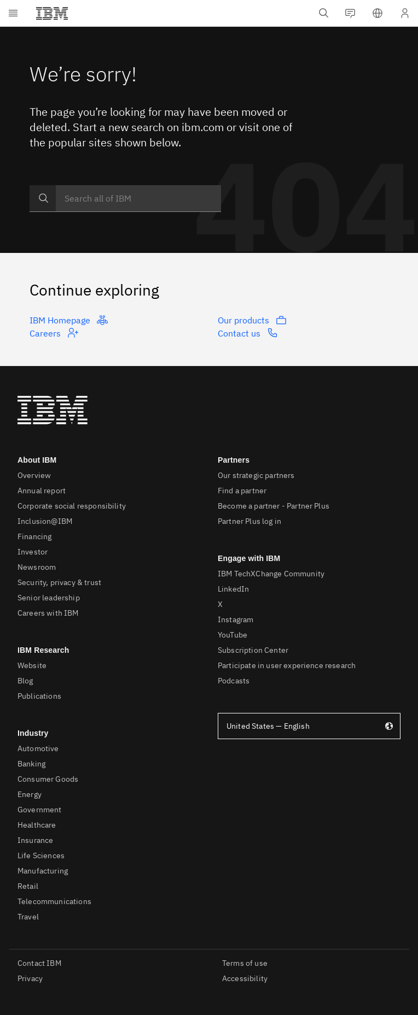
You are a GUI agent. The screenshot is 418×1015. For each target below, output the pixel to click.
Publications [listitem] (39, 696)
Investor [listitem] (33, 552)
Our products (252, 320)
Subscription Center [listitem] (253, 650)
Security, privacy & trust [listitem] (59, 582)
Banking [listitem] (31, 764)
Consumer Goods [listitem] (48, 779)
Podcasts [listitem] (233, 681)
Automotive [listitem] (38, 748)
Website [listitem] (32, 665)
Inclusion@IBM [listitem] (45, 521)
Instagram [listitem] (235, 619)
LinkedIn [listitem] (233, 589)
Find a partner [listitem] (242, 490)
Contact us (248, 332)
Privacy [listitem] (30, 978)
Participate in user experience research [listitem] (287, 665)
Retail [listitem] (28, 886)
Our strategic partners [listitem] (256, 475)
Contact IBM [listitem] (39, 963)
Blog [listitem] (25, 681)
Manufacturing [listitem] (43, 871)
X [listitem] (220, 604)
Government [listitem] (40, 810)
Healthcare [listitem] (37, 825)
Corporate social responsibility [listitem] (72, 506)
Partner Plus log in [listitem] (249, 521)
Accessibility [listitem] (245, 978)
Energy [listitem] (30, 794)
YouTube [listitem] (232, 635)
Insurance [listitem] (35, 840)
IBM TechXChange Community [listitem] (271, 574)
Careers (54, 332)
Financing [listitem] (34, 536)
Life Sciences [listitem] (41, 855)
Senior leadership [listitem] (49, 598)
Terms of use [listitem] (245, 963)
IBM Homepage (69, 320)
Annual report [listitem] (42, 490)
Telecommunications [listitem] (54, 901)
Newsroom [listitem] (37, 567)
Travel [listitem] (28, 917)
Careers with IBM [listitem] (48, 613)
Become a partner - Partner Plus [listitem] (273, 506)
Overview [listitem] (34, 475)
